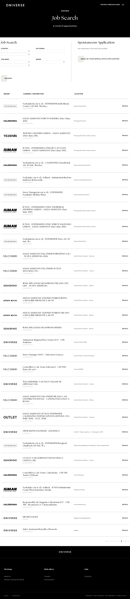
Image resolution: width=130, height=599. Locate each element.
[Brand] (50, 62)
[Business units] (15, 62)
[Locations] (15, 51)
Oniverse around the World (14, 580)
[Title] (50, 51)
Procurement (49, 580)
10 (125, 541)
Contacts (87, 576)
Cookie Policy (16, 595)
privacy (6, 595)
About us (7, 576)
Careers (47, 576)
